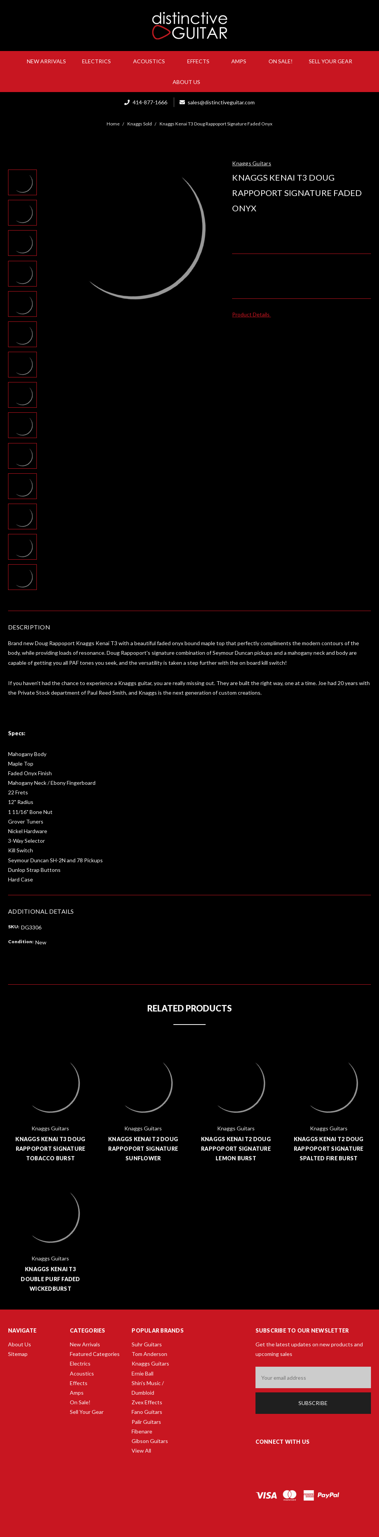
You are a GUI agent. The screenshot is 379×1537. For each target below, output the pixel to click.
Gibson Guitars (150, 1441)
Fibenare (142, 1431)
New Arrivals (46, 61)
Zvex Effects (147, 1402)
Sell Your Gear (330, 61)
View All (141, 1450)
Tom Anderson (149, 1354)
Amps (241, 61)
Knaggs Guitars (150, 1363)
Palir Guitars (146, 1421)
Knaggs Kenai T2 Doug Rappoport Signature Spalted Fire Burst (329, 1148)
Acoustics (152, 61)
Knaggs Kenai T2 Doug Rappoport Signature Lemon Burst (236, 1148)
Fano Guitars (147, 1412)
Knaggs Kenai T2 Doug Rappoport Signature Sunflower (143, 1148)
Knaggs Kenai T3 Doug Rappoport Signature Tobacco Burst (50, 1148)
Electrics (99, 61)
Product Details (253, 314)
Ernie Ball (142, 1373)
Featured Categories (95, 1354)
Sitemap (18, 1354)
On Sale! (281, 61)
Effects (201, 61)
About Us (189, 82)
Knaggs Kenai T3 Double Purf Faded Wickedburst (50, 1279)
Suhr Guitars (147, 1344)
